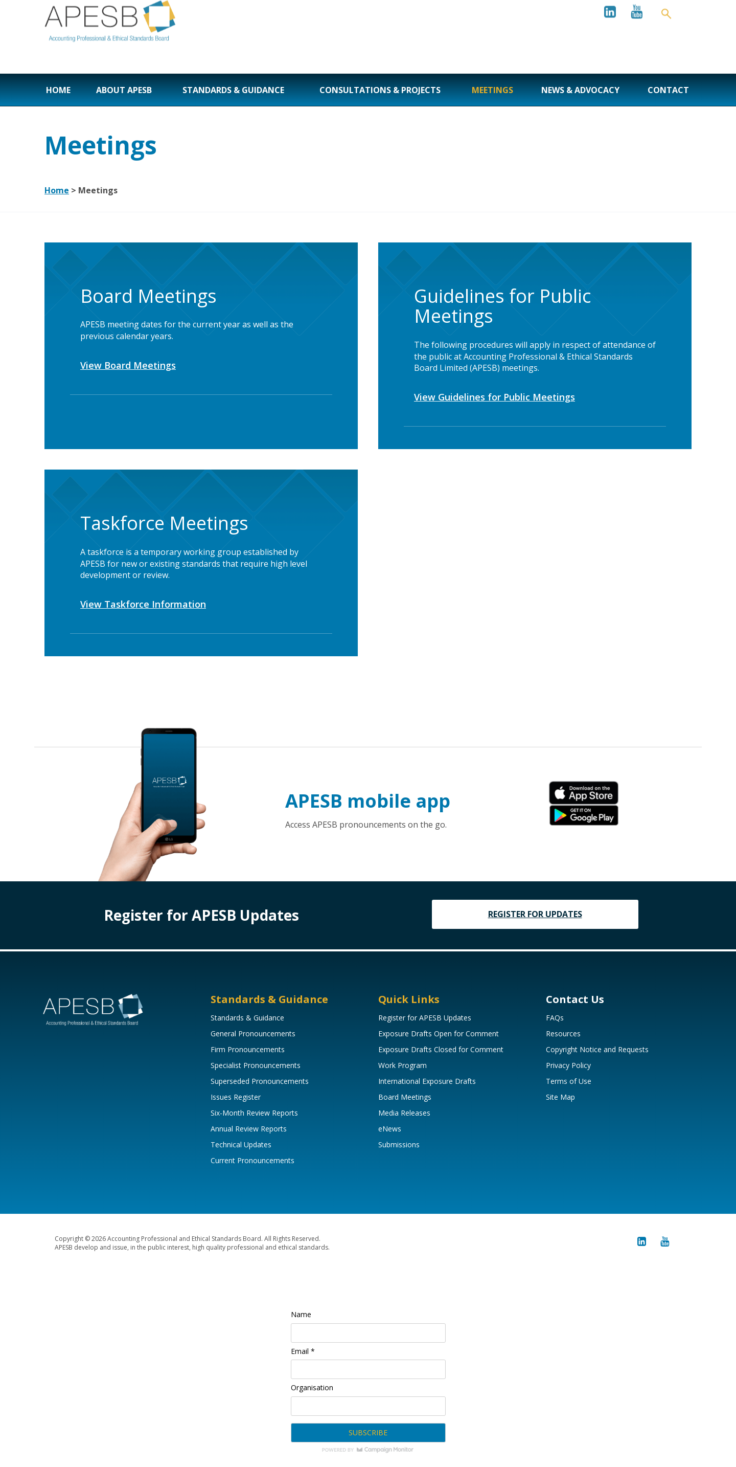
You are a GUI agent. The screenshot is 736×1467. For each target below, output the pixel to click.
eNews (389, 1128)
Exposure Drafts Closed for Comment (440, 1049)
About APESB (124, 90)
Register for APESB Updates (424, 1018)
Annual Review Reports (249, 1128)
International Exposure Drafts (427, 1081)
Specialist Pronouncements (256, 1065)
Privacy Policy (568, 1065)
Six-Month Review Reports (254, 1113)
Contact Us (575, 999)
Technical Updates (241, 1144)
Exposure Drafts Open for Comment (438, 1033)
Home (58, 90)
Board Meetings (404, 1097)
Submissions (399, 1144)
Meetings (492, 90)
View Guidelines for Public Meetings (494, 397)
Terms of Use (568, 1081)
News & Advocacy (580, 90)
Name (301, 1314)
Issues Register (236, 1097)
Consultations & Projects (380, 90)
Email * (303, 1351)
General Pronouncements (253, 1033)
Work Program (402, 1065)
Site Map (560, 1097)
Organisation (312, 1387)
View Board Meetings (128, 365)
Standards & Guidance (233, 90)
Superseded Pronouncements (260, 1081)
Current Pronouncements (252, 1160)
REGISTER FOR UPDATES (535, 914)
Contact (668, 90)
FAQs (555, 1018)
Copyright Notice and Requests (597, 1049)
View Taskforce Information (143, 604)
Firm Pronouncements (248, 1049)
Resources (563, 1033)
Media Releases (404, 1113)
